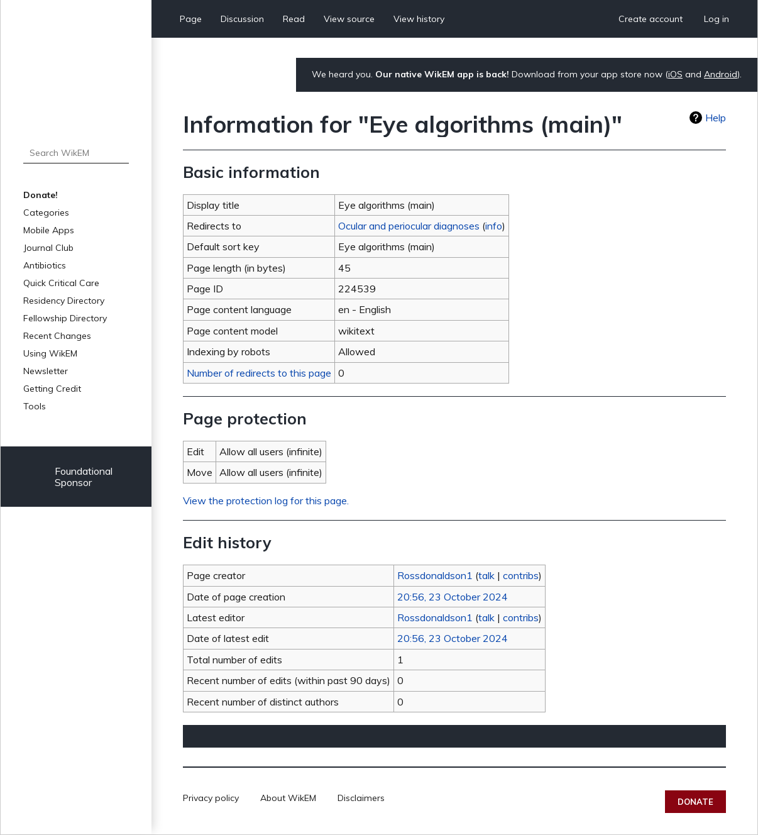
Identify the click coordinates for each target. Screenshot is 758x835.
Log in (716, 19)
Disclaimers (361, 798)
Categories (46, 212)
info (493, 225)
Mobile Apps (48, 230)
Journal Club (48, 247)
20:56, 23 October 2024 (452, 596)
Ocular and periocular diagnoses (409, 225)
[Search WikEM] (76, 152)
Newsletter (45, 371)
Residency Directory (63, 300)
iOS (675, 74)
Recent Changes (57, 335)
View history (418, 19)
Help (715, 117)
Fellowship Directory (65, 318)
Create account (650, 19)
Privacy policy (211, 798)
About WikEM (288, 798)
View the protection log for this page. (266, 500)
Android (720, 74)
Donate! (40, 195)
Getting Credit (52, 388)
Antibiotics (44, 265)
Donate (695, 802)
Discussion (242, 19)
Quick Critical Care (61, 283)
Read (294, 19)
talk (486, 575)
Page (191, 19)
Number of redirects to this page (259, 373)
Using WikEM (50, 353)
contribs (521, 575)
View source (349, 19)
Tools (34, 406)
